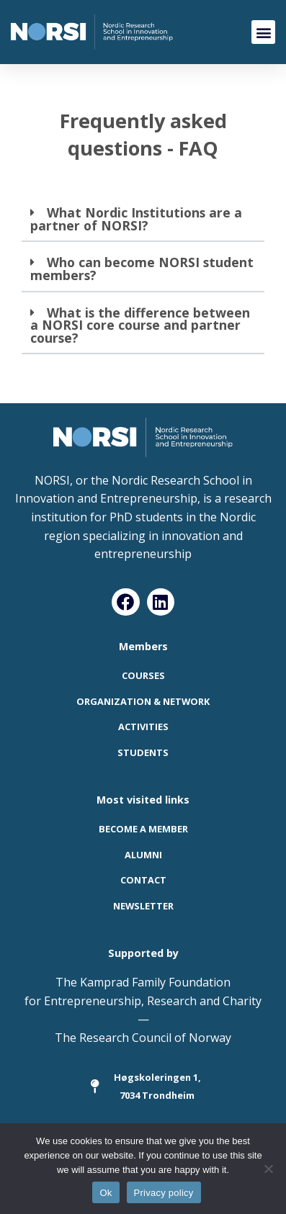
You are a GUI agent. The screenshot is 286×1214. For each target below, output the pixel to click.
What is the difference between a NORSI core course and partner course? (140, 325)
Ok (105, 1192)
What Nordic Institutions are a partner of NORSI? (136, 219)
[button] (263, 32)
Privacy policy (164, 1192)
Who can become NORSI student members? (142, 268)
